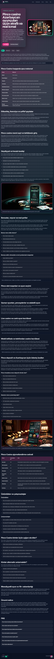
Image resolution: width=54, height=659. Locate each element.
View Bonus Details (14, 44)
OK (6, 656)
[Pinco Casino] (6, 2)
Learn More (5, 44)
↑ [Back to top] (51, 656)
